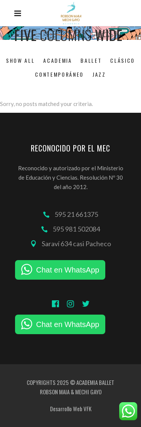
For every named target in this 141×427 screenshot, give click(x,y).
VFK (87, 408)
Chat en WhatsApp (67, 270)
